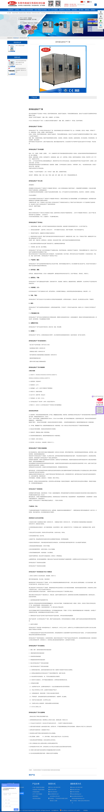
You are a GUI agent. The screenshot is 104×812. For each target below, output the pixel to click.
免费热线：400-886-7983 (70, 4)
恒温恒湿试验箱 (76, 12)
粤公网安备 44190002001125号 (68, 810)
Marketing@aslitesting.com (78, 798)
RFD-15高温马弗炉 (20, 45)
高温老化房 (16, 37)
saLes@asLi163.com (55, 796)
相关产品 (32, 775)
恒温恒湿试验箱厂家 (38, 770)
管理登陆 (85, 810)
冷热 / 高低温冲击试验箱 (41, 9)
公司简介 (17, 9)
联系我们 (93, 9)
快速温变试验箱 (15, 12)
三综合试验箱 (43, 12)
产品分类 (35, 784)
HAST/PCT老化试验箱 (50, 12)
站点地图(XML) (54, 810)
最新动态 (17, 57)
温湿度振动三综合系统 (64, 9)
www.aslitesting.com (76, 794)
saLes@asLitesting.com (77, 796)
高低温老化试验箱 (22, 12)
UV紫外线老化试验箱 (35, 12)
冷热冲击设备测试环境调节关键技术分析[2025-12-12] (21, 62)
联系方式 (52, 784)
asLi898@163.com (54, 794)
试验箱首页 (10, 9)
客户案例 (81, 9)
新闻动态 (87, 9)
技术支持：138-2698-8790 (70, 6)
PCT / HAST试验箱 (53, 9)
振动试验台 (74, 9)
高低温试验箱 (58, 12)
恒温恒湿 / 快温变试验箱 (27, 9)
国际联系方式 (75, 784)
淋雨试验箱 (28, 12)
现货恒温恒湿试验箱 (55, 770)
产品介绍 (34, 97)
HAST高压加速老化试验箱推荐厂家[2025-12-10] (21, 70)
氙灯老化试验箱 (69, 12)
